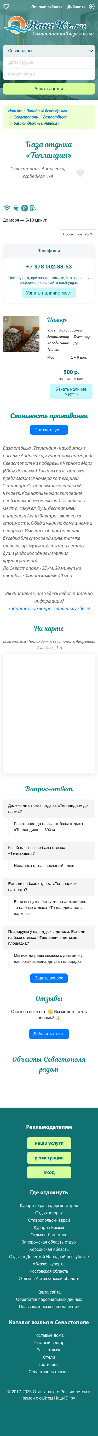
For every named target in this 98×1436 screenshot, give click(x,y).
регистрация (49, 1158)
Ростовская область (49, 1271)
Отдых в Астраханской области (49, 1278)
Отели (49, 1357)
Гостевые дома (49, 1335)
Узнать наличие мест (49, 293)
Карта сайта (49, 1292)
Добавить (81, 6)
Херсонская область (49, 1249)
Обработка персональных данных (49, 1299)
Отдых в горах (49, 1213)
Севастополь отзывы (49, 1372)
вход (49, 1172)
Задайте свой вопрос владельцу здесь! (49, 609)
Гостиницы (49, 1364)
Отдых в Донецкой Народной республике (49, 1256)
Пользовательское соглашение (49, 1306)
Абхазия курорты (49, 1264)
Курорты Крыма (49, 1227)
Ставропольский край (49, 1220)
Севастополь (26, 117)
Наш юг (14, 111)
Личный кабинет (46, 6)
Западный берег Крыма (47, 111)
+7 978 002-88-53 (49, 266)
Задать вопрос (49, 978)
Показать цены (49, 430)
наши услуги (49, 1143)
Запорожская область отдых (49, 1242)
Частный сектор (49, 1342)
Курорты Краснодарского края (49, 1205)
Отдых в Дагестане (49, 1235)
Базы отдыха (54, 117)
